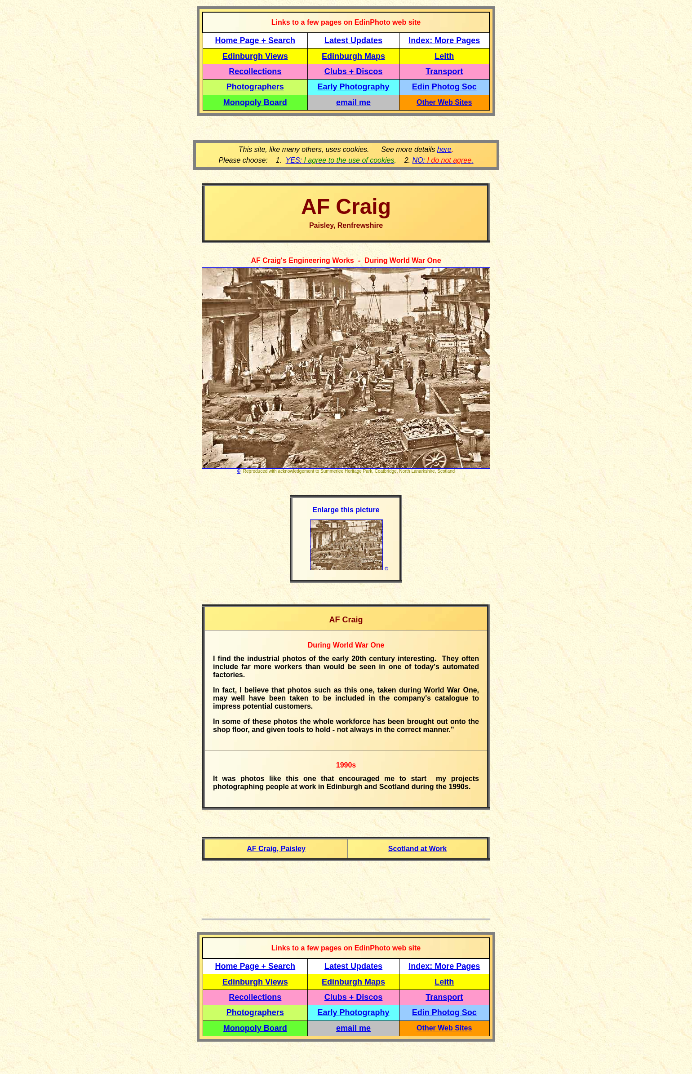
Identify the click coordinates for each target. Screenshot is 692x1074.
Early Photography (354, 86)
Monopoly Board (255, 102)
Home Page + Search (255, 40)
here (444, 149)
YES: (340, 160)
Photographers (255, 86)
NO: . (442, 160)
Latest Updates (353, 40)
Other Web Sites (444, 102)
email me (353, 102)
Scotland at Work (417, 848)
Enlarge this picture (345, 510)
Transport (444, 71)
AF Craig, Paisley (276, 848)
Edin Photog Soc (444, 86)
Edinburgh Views (255, 56)
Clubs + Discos (353, 71)
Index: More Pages (444, 40)
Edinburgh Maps (353, 56)
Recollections (255, 71)
